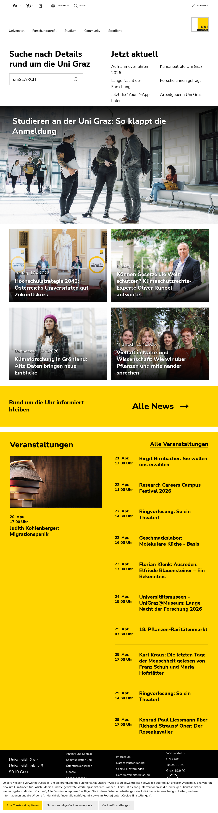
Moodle (71, 772)
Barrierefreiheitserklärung (133, 775)
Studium (70, 31)
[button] (15, 5)
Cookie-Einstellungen (130, 769)
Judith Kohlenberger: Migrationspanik (34, 531)
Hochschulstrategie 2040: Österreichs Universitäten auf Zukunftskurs (51, 288)
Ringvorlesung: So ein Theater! (165, 514)
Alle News (153, 406)
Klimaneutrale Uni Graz (181, 66)
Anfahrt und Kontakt (79, 754)
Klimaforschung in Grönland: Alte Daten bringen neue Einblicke (51, 366)
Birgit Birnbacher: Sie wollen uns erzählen (173, 461)
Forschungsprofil (44, 31)
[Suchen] (76, 79)
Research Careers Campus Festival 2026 (170, 488)
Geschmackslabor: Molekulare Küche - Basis (169, 541)
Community (92, 31)
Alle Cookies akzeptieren (23, 805)
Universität (16, 31)
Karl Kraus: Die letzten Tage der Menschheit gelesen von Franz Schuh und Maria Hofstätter (172, 664)
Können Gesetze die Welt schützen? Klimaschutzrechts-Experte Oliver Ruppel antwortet (154, 284)
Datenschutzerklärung (130, 763)
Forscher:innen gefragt (180, 80)
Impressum (123, 757)
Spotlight (115, 31)
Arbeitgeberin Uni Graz (181, 94)
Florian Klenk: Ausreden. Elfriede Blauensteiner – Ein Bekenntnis (172, 570)
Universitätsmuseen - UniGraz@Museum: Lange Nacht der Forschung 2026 (170, 603)
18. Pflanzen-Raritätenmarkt (173, 629)
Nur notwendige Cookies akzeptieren (70, 805)
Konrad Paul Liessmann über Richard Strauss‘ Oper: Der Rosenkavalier (173, 726)
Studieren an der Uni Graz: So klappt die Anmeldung (89, 126)
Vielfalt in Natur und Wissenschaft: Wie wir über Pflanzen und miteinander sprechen (151, 362)
